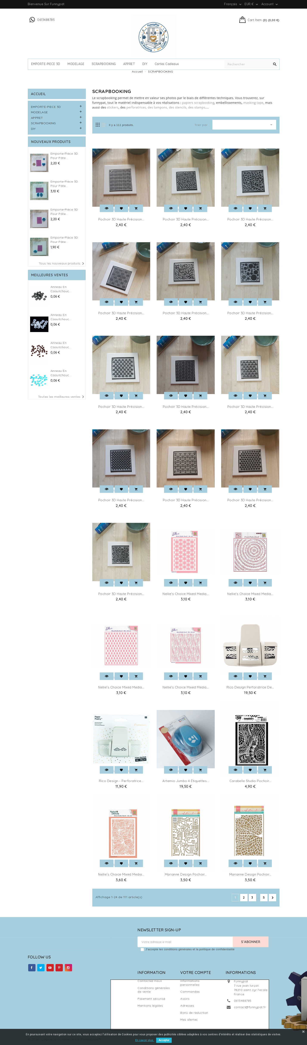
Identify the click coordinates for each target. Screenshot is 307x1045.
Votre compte (195, 972)
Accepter (164, 1040)
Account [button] (270, 4)
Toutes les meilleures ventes (62, 396)
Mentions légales (150, 1006)
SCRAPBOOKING (104, 64)
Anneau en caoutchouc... (61, 289)
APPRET (129, 64)
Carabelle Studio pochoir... (250, 781)
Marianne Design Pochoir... (186, 874)
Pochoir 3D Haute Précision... (121, 219)
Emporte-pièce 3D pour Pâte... (64, 156)
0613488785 (242, 1001)
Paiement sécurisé (151, 999)
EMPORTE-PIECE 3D (45, 64)
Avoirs (185, 999)
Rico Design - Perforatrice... (121, 781)
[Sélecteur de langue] (233, 4)
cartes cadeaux (167, 64)
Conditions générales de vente (153, 990)
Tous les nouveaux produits (62, 263)
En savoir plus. (144, 1040)
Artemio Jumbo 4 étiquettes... (185, 781)
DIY (144, 64)
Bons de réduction (194, 1013)
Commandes (190, 992)
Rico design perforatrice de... (250, 687)
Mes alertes (189, 1020)
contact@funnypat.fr (250, 1007)
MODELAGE (76, 64)
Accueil (38, 94)
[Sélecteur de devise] (252, 4)
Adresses (187, 1006)
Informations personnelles (189, 983)
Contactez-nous (149, 981)
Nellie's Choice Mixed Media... (186, 594)
